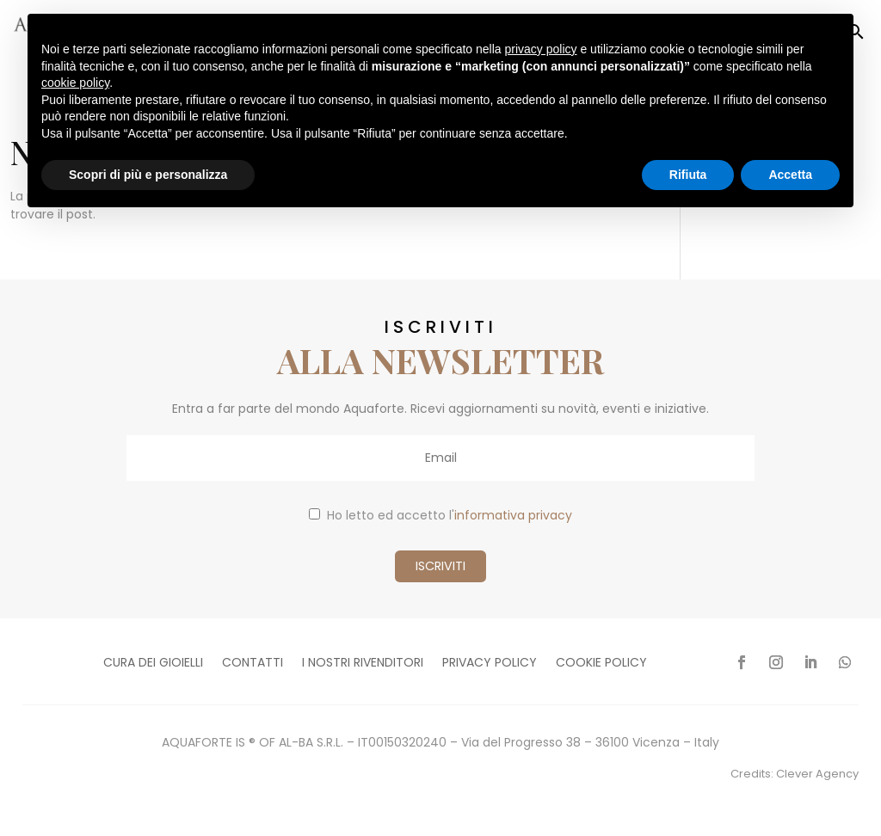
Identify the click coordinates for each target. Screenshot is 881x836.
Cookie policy (601, 663)
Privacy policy (489, 663)
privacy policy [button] (541, 49)
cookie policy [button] (75, 82)
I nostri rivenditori (362, 663)
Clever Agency (817, 773)
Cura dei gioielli (153, 663)
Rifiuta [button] (688, 174)
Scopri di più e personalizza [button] (148, 174)
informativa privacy (513, 515)
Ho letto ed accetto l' (440, 515)
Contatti (252, 663)
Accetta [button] (790, 174)
